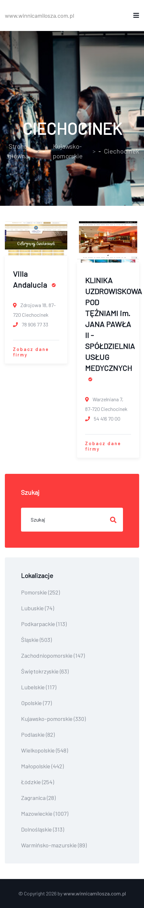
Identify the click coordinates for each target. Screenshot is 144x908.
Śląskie (36, 639)
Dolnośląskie (42, 829)
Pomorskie (40, 592)
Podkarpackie (44, 623)
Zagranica (38, 797)
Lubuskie (37, 608)
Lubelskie (38, 687)
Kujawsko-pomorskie (68, 151)
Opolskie (36, 702)
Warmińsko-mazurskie (54, 845)
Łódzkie (37, 781)
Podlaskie (38, 734)
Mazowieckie (44, 813)
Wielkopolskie (44, 750)
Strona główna (17, 151)
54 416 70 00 (102, 418)
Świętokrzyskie (45, 671)
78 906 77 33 (30, 324)
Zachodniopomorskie (53, 655)
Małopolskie (42, 766)
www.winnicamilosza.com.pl (39, 15)
